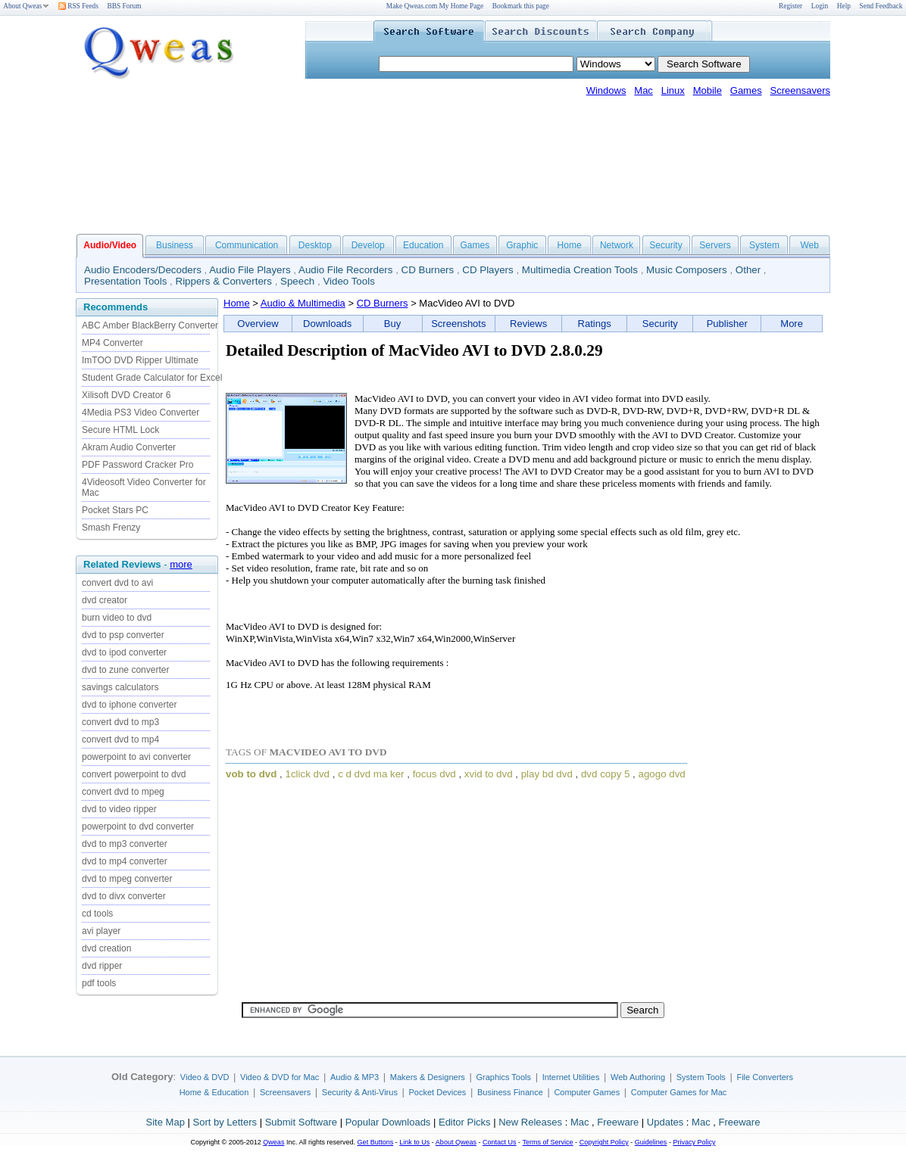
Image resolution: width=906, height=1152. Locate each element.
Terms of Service (547, 1142)
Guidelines (651, 1142)
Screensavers (800, 90)
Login (819, 6)
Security (665, 245)
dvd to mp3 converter (124, 844)
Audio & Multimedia (303, 303)
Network (616, 245)
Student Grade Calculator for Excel (152, 377)
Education (423, 245)
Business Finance (510, 1092)
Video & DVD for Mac (279, 1077)
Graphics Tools (503, 1077)
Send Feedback (881, 6)
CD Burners (428, 270)
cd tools (97, 913)
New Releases (530, 1122)
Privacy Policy (694, 1142)
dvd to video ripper (119, 809)
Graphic (522, 245)
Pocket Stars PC (115, 510)
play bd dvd (547, 774)
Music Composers (686, 270)
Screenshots (458, 323)
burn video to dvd (117, 617)
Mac (643, 90)
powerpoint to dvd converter (138, 826)
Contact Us (500, 1142)
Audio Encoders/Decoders (143, 270)
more (181, 564)
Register (790, 6)
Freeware (618, 1122)
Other (748, 270)
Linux (673, 90)
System (764, 245)
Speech (297, 281)
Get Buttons (376, 1142)
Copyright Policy (604, 1142)
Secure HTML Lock (120, 430)
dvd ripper (102, 966)
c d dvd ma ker (371, 774)
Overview (257, 323)
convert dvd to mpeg (123, 791)
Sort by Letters (224, 1122)
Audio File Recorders (345, 270)
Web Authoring (638, 1077)
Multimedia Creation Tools (580, 270)
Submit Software (301, 1122)
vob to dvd (251, 774)
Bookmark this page (520, 6)
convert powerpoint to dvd (134, 774)
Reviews (528, 323)
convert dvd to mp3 (120, 722)
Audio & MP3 (354, 1077)
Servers (714, 245)
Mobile (707, 90)
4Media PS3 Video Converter (140, 412)
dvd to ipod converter (124, 652)
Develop (368, 245)
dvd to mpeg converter (127, 878)
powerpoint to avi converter (136, 757)
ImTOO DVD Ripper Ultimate (140, 360)
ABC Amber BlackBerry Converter (150, 325)
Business (174, 245)
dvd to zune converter (125, 670)
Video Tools (348, 281)
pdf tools (99, 983)
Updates (665, 1122)
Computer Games (587, 1092)
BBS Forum (125, 6)
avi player (101, 931)
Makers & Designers (427, 1077)
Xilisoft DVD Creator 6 (126, 395)
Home (570, 245)
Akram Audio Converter (129, 447)
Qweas (273, 1142)
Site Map (165, 1122)
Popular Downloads (388, 1122)
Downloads (327, 323)
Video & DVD (205, 1077)
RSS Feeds (78, 6)
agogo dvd (662, 774)
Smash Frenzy (111, 527)
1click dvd (308, 774)
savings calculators (120, 687)
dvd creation (106, 948)
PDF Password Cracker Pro (137, 464)
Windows (606, 90)
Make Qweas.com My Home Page (434, 6)
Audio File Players (249, 270)
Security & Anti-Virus (360, 1092)
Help (844, 6)
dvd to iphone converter (129, 704)
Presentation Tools (125, 281)
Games (746, 90)
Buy (392, 323)
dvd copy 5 (605, 774)
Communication (246, 245)
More (791, 323)
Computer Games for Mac (679, 1092)
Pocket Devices (438, 1092)
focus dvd (434, 774)
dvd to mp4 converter (124, 861)
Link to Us (414, 1142)
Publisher (727, 323)
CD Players (487, 270)
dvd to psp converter (123, 635)
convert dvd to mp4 (120, 739)
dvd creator (104, 600)
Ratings (594, 323)
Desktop (315, 245)
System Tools (701, 1077)
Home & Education (214, 1092)
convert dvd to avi (117, 583)
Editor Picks (465, 1122)
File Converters (764, 1077)
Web (809, 245)
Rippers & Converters (224, 281)
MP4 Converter (112, 343)
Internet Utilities (571, 1077)
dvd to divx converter (124, 896)
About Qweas (26, 6)
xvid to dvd (488, 774)
